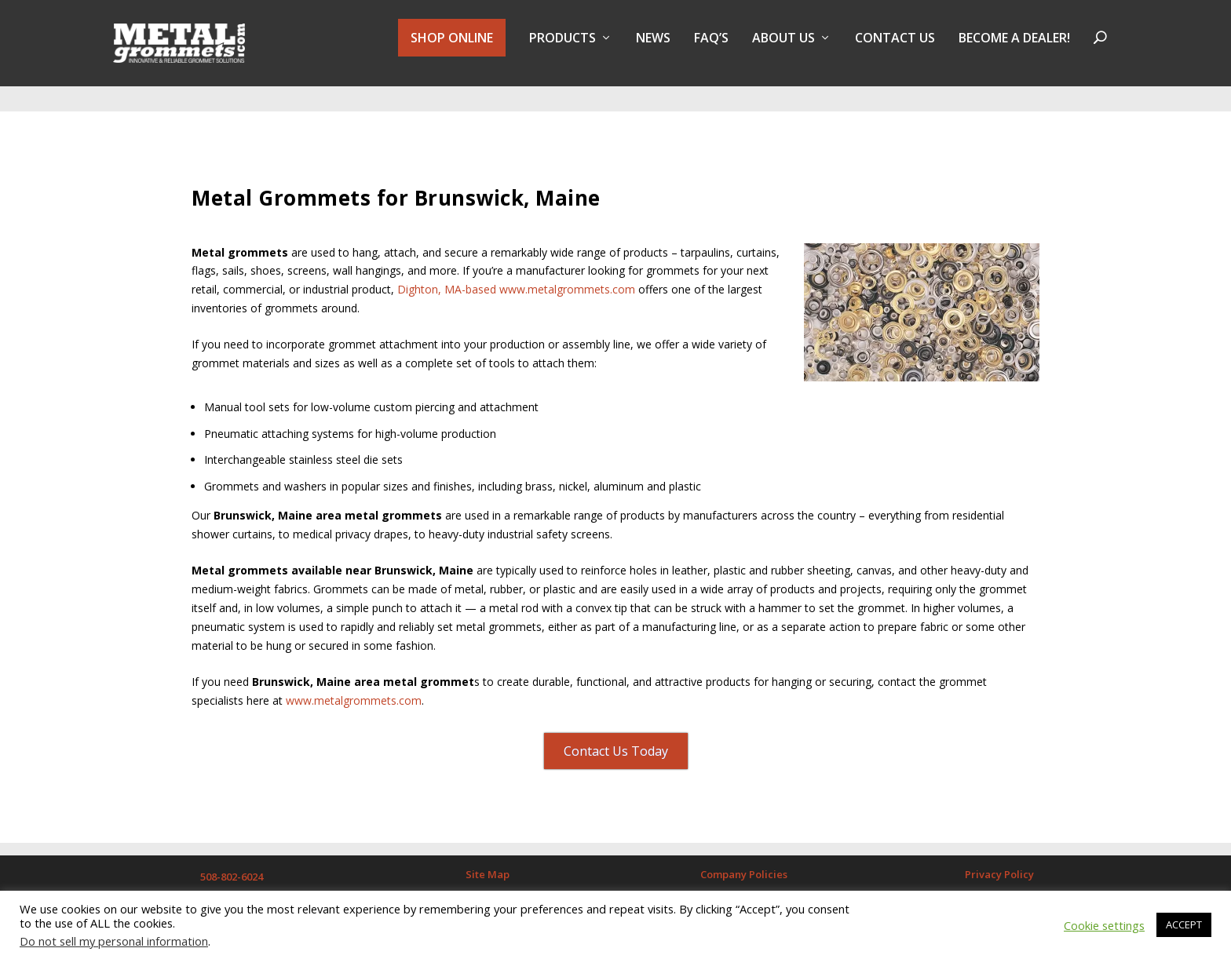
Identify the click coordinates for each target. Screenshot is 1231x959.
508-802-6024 (231, 862)
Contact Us (895, 49)
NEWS (653, 49)
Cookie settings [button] (1104, 925)
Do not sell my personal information (114, 941)
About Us (783, 49)
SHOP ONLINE (452, 48)
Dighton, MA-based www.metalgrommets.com (516, 275)
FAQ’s (711, 49)
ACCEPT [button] (1184, 924)
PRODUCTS (562, 49)
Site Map (488, 860)
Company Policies (743, 860)
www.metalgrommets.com (354, 686)
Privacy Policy (999, 860)
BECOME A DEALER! (1014, 49)
